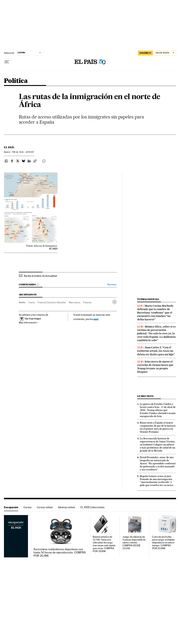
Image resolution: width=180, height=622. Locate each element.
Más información (28, 322)
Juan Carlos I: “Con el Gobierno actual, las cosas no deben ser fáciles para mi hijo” (156, 351)
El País (9, 147)
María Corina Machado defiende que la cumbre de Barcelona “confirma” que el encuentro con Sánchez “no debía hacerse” (155, 312)
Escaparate (11, 507)
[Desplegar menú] (7, 62)
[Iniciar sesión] (165, 53)
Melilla (22, 302)
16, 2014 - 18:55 (23, 152)
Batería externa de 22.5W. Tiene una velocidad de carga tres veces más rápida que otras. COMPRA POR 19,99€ (104, 544)
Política (16, 81)
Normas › (112, 284)
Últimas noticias (148, 299)
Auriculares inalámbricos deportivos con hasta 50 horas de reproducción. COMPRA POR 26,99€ (60, 552)
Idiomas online (66, 507)
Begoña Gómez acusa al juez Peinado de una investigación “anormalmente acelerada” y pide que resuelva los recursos (156, 481)
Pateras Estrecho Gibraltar (52, 302)
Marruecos (74, 302)
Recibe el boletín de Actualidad (40, 275)
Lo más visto (145, 396)
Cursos (27, 507)
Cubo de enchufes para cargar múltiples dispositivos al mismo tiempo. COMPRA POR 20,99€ (163, 543)
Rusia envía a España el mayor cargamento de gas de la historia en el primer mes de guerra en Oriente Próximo (158, 427)
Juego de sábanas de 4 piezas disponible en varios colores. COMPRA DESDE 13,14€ (134, 543)
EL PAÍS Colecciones (92, 507)
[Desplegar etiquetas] (114, 302)
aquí (95, 319)
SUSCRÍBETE (145, 53)
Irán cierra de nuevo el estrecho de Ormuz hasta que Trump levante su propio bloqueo (155, 366)
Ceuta (31, 302)
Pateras (87, 302)
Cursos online (45, 507)
